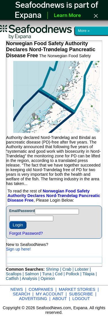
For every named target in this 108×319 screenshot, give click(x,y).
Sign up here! (18, 249)
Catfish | (14, 278)
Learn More (67, 15)
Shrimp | (54, 269)
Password (26, 211)
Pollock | (74, 274)
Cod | (60, 274)
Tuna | (48, 274)
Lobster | (83, 269)
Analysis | (31, 278)
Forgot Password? (26, 233)
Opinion (48, 278)
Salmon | (33, 274)
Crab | (68, 269)
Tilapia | (89, 274)
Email (13, 211)
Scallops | (15, 274)
